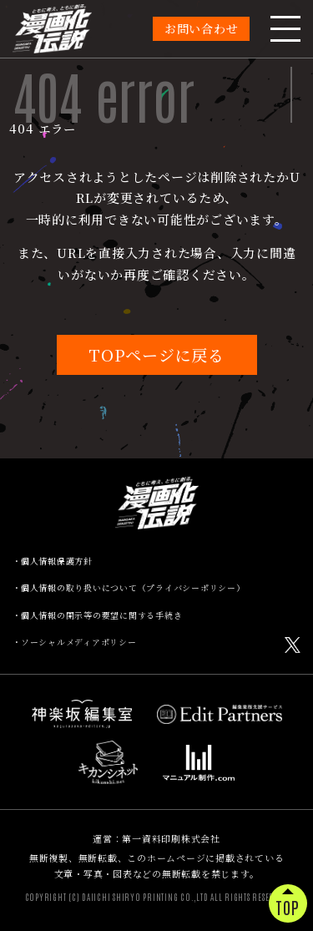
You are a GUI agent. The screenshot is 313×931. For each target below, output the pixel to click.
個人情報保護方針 (57, 561)
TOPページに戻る (156, 354)
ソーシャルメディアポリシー (79, 642)
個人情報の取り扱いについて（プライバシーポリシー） (133, 588)
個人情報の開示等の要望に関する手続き (102, 615)
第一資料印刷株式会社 (171, 838)
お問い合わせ (201, 28)
